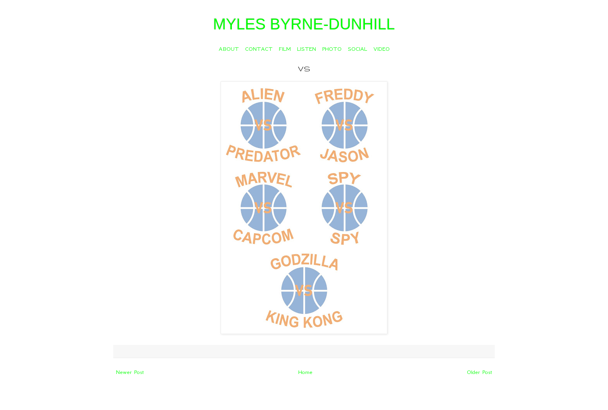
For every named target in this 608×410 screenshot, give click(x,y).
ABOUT (229, 48)
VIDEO (381, 48)
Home (305, 372)
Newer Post (130, 372)
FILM (285, 48)
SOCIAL (357, 48)
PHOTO (332, 48)
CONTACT (259, 48)
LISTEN (306, 48)
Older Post (479, 372)
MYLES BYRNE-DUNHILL (304, 24)
